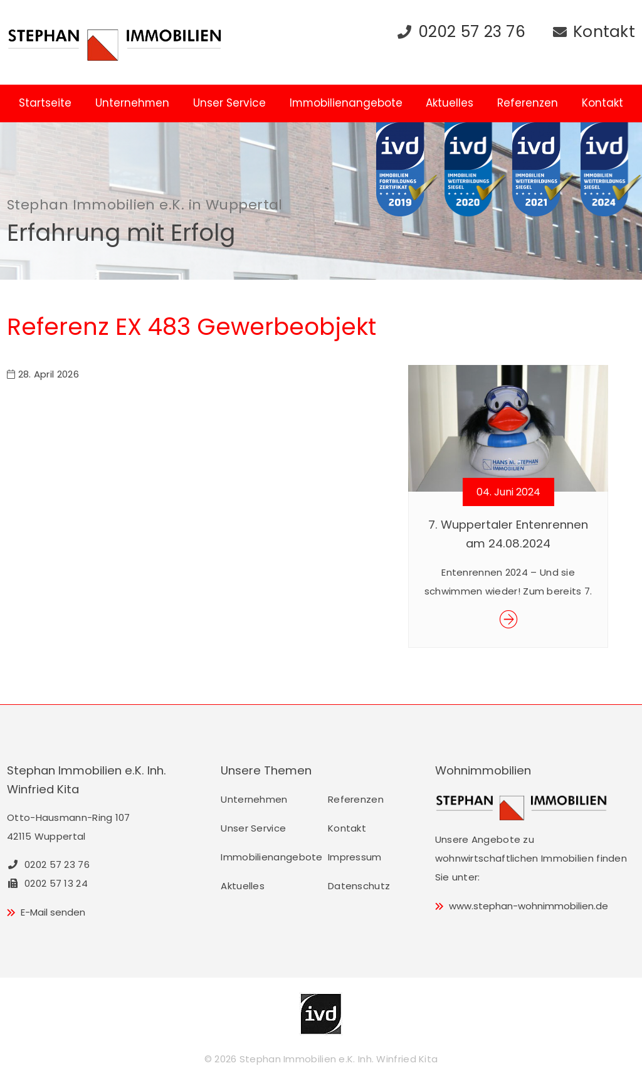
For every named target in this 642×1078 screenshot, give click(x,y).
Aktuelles (449, 102)
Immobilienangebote (346, 102)
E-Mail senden (53, 912)
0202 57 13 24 (47, 883)
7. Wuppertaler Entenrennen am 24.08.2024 (508, 534)
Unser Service (229, 102)
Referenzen (527, 102)
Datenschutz (359, 885)
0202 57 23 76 (471, 32)
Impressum (355, 857)
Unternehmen (132, 102)
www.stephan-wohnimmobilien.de (528, 905)
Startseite (45, 102)
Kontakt (604, 32)
